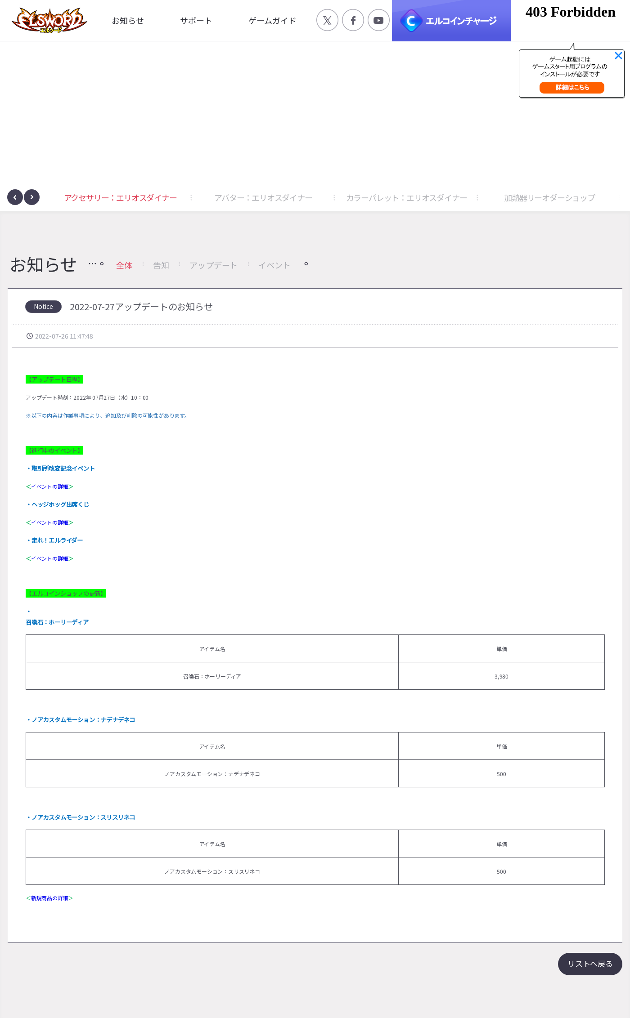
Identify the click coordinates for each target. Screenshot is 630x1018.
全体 (124, 265)
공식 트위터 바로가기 (327, 20)
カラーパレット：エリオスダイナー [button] (406, 197)
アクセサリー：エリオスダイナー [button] (120, 197)
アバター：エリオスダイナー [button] (263, 197)
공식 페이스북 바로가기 (353, 20)
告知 (161, 265)
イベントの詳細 (49, 486)
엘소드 (47, 20)
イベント (274, 265)
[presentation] (15, 197)
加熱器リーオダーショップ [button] (549, 197)
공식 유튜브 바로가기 (379, 20)
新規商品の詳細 (49, 898)
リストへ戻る (590, 963)
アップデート (213, 265)
